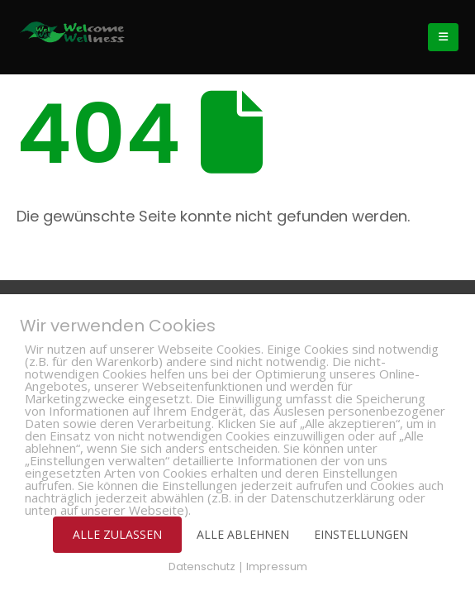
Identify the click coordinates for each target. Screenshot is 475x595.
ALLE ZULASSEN (117, 534)
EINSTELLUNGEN (361, 534)
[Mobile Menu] (443, 37)
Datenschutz (202, 566)
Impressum (276, 566)
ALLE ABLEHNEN (243, 534)
